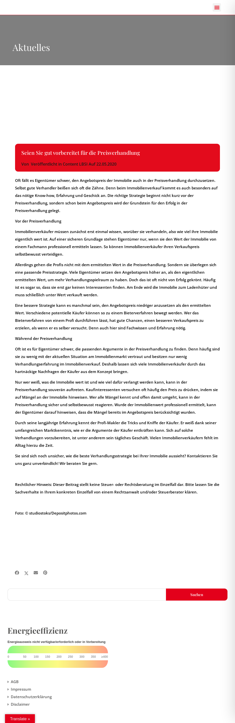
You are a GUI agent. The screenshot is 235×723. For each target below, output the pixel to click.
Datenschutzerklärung (31, 696)
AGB (15, 681)
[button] (217, 7)
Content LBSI (75, 164)
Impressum (21, 689)
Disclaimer (20, 704)
